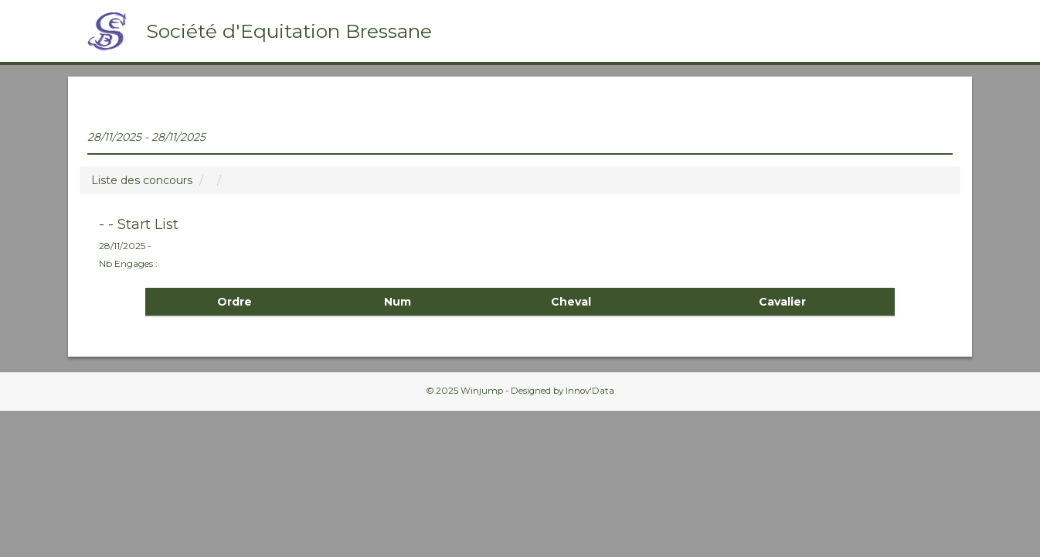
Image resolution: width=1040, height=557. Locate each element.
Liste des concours (141, 180)
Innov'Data (590, 390)
